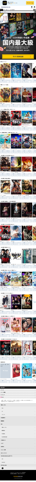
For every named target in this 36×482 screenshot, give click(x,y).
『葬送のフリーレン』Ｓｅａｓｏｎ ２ (17, 78)
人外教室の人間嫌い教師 (3, 287)
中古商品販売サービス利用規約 (20, 400)
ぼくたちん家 (24, 264)
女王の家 (12, 310)
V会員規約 (5, 400)
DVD (2, 9)
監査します (1, 310)
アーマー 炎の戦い (3, 195)
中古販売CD (13, 9)
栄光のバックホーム (24, 126)
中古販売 (3, 433)
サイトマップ (17, 401)
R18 (34, 9)
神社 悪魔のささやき (14, 218)
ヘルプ (2, 443)
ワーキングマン (2, 126)
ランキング (18, 395)
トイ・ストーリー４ (14, 149)
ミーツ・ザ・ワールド (3, 379)
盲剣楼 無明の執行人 (25, 78)
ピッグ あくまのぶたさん (25, 218)
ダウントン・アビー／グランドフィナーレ (17, 356)
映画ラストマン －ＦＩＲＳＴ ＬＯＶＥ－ (17, 126)
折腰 (22, 333)
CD (2, 411)
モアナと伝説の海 (2, 149)
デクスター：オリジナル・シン (26, 356)
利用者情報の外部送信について (12, 401)
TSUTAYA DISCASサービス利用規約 (11, 400)
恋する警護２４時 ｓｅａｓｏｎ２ (16, 264)
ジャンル (18, 390)
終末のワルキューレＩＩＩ (25, 287)
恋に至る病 (12, 241)
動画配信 (2, 420)
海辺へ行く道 (24, 379)
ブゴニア (23, 172)
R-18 (18, 397)
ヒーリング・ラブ (2, 333)
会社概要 (2, 400)
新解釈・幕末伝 (2, 78)
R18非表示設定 (4, 436)
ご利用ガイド (3, 440)
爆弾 (11, 103)
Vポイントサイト (4, 453)
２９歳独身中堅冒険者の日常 (15, 287)
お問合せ (2, 446)
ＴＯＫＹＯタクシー (24, 103)
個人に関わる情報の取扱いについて (28, 400)
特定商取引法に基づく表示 (4, 401)
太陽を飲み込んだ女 (24, 310)
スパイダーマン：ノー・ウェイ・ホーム (27, 149)
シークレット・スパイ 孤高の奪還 (16, 195)
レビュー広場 (3, 449)
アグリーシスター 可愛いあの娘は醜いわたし (7, 218)
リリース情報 (18, 392)
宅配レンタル (4, 427)
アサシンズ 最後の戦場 (25, 195)
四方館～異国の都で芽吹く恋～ (15, 333)
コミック (8, 9)
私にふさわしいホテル (14, 379)
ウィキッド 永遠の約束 (14, 172)
